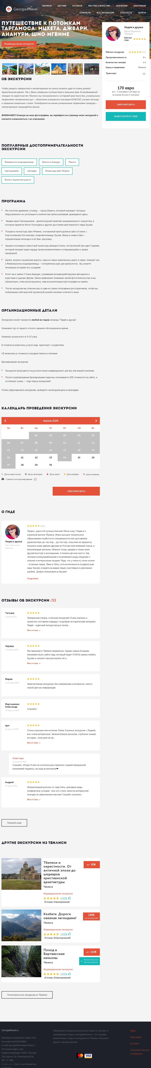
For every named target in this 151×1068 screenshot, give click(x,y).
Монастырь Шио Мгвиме (57, 171)
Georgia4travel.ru (9, 1030)
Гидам (133, 1030)
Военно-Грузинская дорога (18, 180)
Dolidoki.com (7, 1064)
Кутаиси (77, 6)
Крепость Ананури (51, 162)
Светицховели (12, 171)
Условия (134, 1043)
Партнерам (136, 1037)
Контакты (126, 12)
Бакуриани (140, 6)
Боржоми (121, 6)
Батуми (62, 6)
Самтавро (32, 171)
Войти (142, 12)
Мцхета (72, 162)
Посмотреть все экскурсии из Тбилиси (27, 995)
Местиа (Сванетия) (99, 6)
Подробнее (32, 578)
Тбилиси (47, 6)
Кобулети (85, 12)
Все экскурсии (105, 12)
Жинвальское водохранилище (19, 162)
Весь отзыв (32, 630)
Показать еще (14, 823)
